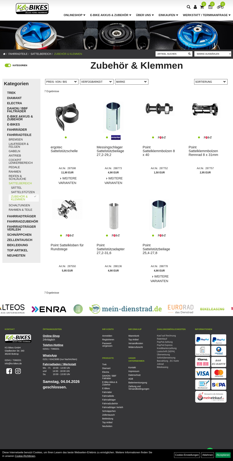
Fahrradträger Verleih (21, 228)
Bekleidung (17, 245)
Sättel (16, 187)
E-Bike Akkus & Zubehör (110, 15)
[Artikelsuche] (189, 7)
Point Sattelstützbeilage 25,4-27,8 (156, 249)
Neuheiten (16, 255)
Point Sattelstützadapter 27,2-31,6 (111, 249)
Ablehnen (207, 455)
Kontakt (132, 367)
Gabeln (14, 151)
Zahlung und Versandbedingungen (137, 387)
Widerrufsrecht (135, 347)
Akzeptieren (223, 455)
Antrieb (15, 155)
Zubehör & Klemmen (68, 54)
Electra (14, 103)
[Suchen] (189, 54)
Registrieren (108, 339)
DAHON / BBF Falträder (17, 110)
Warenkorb (133, 336)
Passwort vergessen (107, 344)
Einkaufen (168, 15)
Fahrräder (17, 129)
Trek (11, 92)
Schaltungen (19, 205)
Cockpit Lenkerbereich (21, 161)
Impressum (133, 371)
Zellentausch (19, 240)
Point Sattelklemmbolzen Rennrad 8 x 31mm (203, 151)
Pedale (14, 167)
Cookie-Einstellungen (187, 455)
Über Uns (145, 15)
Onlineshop (74, 15)
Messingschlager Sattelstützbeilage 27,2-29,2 (110, 151)
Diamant (14, 98)
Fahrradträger (21, 216)
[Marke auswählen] (212, 54)
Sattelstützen (23, 192)
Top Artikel (17, 250)
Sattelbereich (41, 54)
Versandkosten (135, 343)
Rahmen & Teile (20, 209)
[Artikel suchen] (171, 54)
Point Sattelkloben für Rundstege (67, 247)
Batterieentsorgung (137, 382)
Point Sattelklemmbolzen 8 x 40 (159, 151)
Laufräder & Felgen (19, 145)
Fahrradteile (18, 54)
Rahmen (15, 171)
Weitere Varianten (67, 181)
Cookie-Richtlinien (25, 456)
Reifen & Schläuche (17, 177)
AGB (130, 379)
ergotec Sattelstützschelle (64, 149)
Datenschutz (134, 375)
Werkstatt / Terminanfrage (207, 15)
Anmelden (107, 336)
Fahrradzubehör (22, 221)
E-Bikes (13, 124)
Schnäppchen (19, 234)
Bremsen (16, 139)
